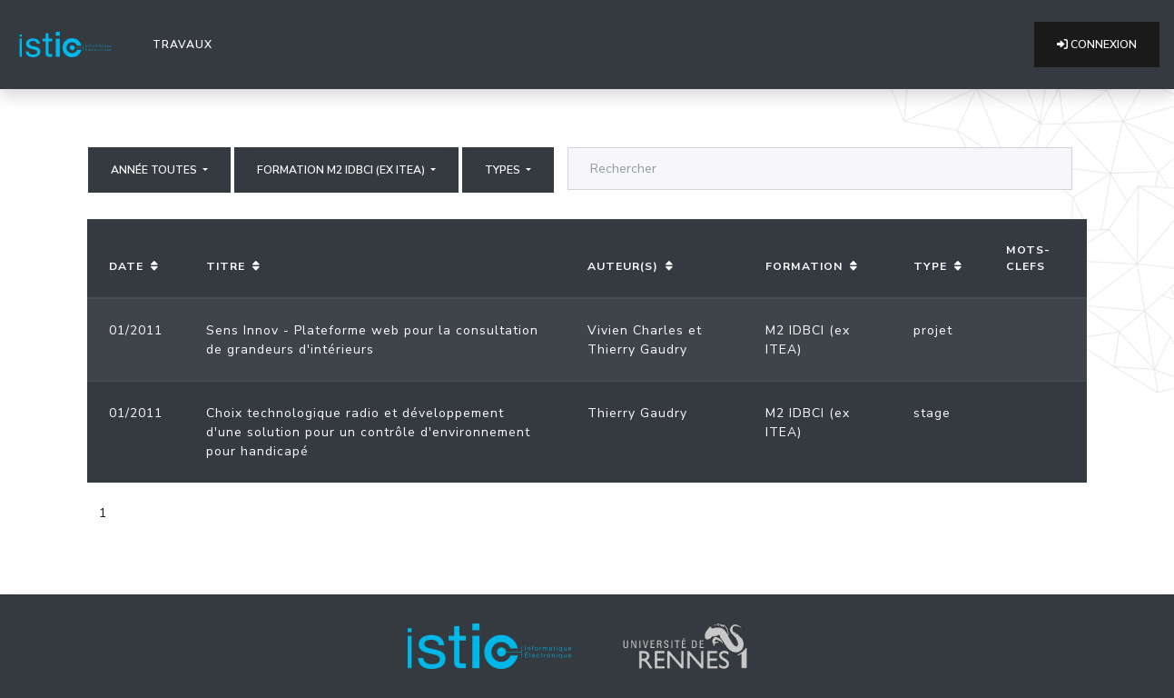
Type (930, 266)
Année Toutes (155, 170)
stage (932, 413)
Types (504, 170)
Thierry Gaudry (637, 349)
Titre (225, 266)
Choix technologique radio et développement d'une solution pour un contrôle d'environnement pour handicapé (368, 432)
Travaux (186, 43)
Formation (804, 266)
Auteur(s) (622, 266)
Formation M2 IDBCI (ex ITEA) (342, 170)
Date (126, 266)
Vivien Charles (635, 330)
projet (932, 330)
